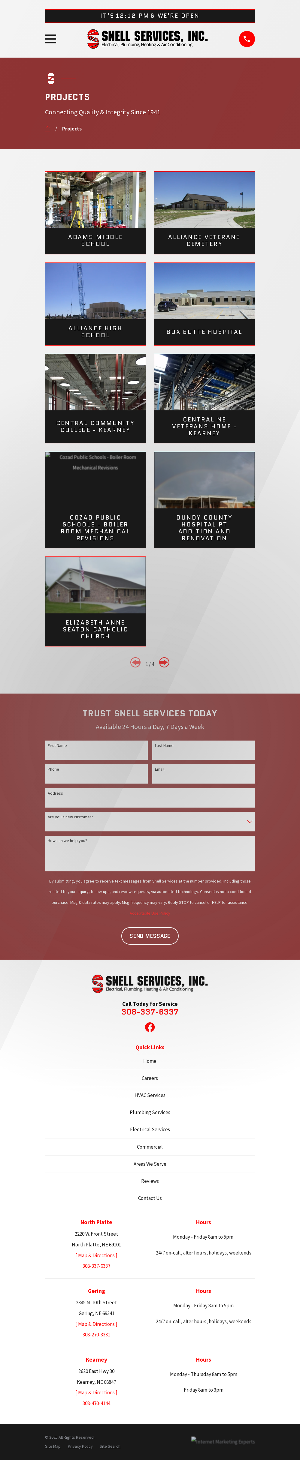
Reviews (150, 1181)
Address (55, 793)
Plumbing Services (150, 1112)
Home (149, 1061)
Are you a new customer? (70, 817)
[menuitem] (53, 1446)
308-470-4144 (96, 1403)
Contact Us (150, 1198)
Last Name (164, 745)
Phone (53, 769)
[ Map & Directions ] (96, 1255)
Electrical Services (150, 1129)
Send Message (150, 936)
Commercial (150, 1147)
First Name (57, 745)
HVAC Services (150, 1095)
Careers (150, 1078)
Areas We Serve (150, 1164)
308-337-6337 (150, 1012)
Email (159, 769)
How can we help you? (67, 840)
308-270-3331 (96, 1334)
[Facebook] (150, 1027)
